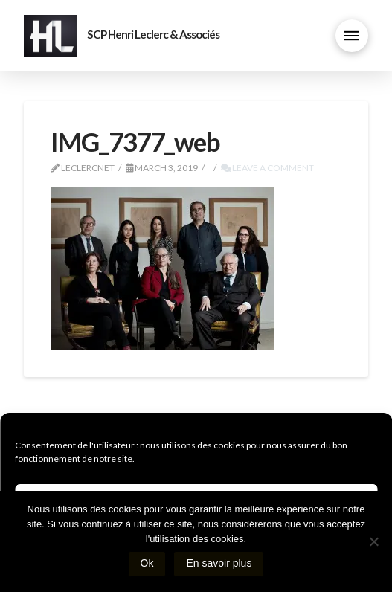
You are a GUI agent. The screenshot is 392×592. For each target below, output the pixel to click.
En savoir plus (218, 563)
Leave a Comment (267, 167)
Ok (147, 563)
